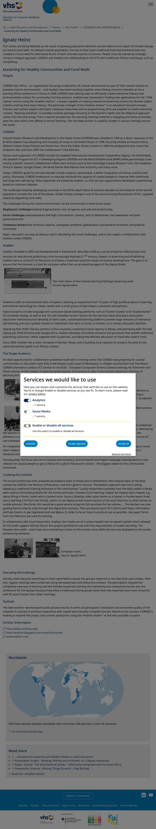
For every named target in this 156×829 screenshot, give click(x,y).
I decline (30, 443)
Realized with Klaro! (121, 454)
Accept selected (76, 443)
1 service (38, 405)
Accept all (123, 443)
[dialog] (78, 414)
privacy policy (37, 394)
